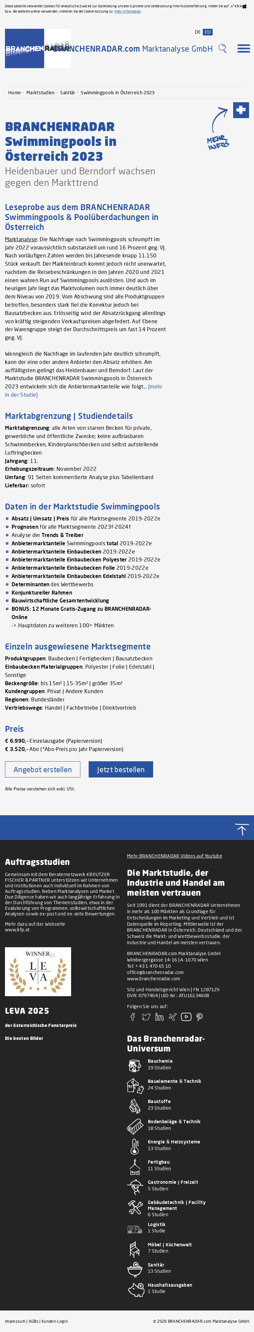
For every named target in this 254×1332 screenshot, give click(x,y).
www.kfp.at (17, 929)
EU (208, 32)
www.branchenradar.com (153, 978)
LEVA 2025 (27, 1010)
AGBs (33, 1321)
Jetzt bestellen (121, 769)
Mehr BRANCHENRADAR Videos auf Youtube (174, 856)
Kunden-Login (55, 1321)
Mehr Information (127, 11)
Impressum (15, 1321)
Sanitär (67, 92)
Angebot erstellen (43, 769)
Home (14, 92)
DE (198, 32)
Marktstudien (40, 92)
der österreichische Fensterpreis (41, 1025)
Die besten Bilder (24, 1038)
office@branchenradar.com (155, 972)
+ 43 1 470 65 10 (153, 966)
